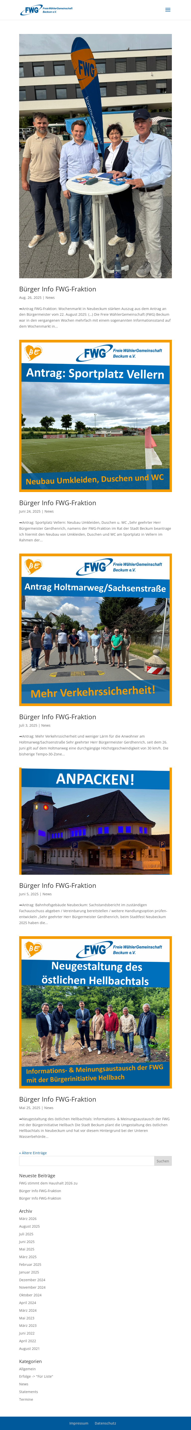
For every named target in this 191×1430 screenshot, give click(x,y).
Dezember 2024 (32, 1279)
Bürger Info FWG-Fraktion (57, 288)
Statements (28, 1391)
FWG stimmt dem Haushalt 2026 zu (48, 1183)
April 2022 (27, 1340)
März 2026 (28, 1218)
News (50, 297)
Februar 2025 (30, 1264)
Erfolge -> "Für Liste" (36, 1376)
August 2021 (29, 1348)
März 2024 (28, 1310)
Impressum (78, 1423)
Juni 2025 (27, 1241)
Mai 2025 (26, 1249)
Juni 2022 (27, 1333)
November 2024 (32, 1287)
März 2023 (28, 1325)
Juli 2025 (26, 1234)
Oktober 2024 (30, 1295)
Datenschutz (105, 1423)
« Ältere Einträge (33, 1152)
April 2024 (27, 1302)
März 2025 (28, 1256)
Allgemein (27, 1369)
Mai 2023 (26, 1318)
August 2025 (29, 1226)
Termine (26, 1399)
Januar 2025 (29, 1272)
